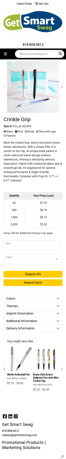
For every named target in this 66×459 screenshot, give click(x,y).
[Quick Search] (36, 54)
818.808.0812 (33, 45)
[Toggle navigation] (5, 53)
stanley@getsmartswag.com (19, 435)
